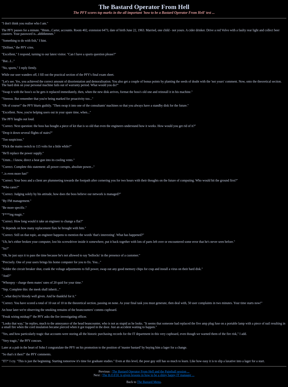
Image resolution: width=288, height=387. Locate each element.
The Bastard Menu (149, 382)
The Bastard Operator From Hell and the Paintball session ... (151, 371)
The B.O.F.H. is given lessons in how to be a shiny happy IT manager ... (148, 375)
